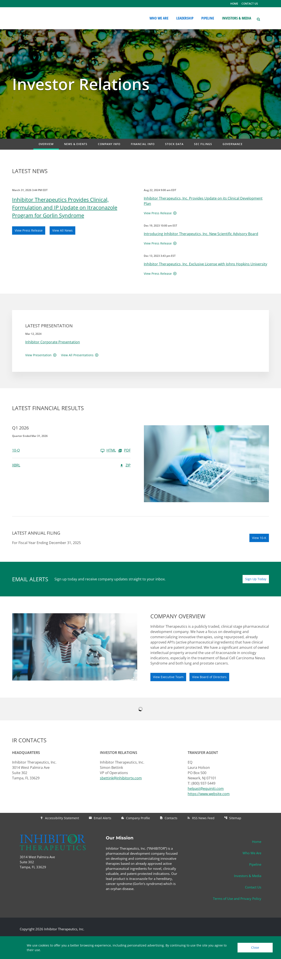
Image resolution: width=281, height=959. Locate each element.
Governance (233, 144)
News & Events (75, 144)
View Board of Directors (209, 677)
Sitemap (232, 818)
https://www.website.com (209, 793)
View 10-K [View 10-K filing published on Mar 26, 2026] (259, 538)
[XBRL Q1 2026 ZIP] (71, 465)
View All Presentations (77, 355)
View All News (62, 230)
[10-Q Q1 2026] (64, 450)
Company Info (109, 144)
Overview (46, 144)
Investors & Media (247, 876)
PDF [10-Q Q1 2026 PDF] (124, 450)
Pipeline (255, 864)
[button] (258, 18)
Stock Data (174, 144)
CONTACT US (249, 3)
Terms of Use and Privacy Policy (237, 898)
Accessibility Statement (59, 818)
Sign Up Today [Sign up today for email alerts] (255, 579)
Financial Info (143, 144)
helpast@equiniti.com (206, 788)
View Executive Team (168, 677)
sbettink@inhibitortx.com (121, 778)
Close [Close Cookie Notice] (255, 947)
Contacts (168, 818)
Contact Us (253, 887)
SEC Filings (203, 144)
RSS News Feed (200, 818)
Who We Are (252, 853)
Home (256, 841)
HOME (234, 3)
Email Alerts (100, 818)
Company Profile (135, 818)
